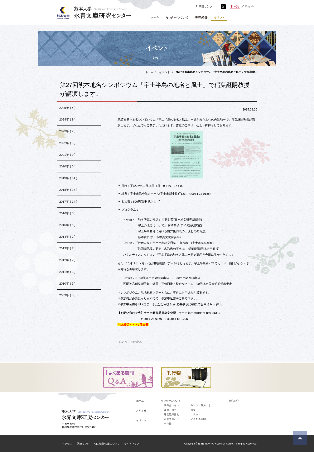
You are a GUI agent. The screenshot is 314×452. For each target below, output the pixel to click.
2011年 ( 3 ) (67, 292)
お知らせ (141, 410)
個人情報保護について (106, 443)
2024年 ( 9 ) (67, 121)
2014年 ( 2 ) (67, 253)
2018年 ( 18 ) (68, 200)
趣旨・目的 (170, 409)
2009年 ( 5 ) (67, 318)
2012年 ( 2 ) (67, 279)
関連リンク (205, 6)
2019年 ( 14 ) (68, 187)
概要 (193, 409)
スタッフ (196, 414)
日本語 (235, 6)
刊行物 (168, 423)
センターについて (171, 400)
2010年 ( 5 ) (67, 305)
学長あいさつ (171, 405)
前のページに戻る (130, 342)
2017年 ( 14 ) (68, 213)
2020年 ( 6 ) (67, 174)
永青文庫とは (171, 419)
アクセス (67, 443)
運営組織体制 (171, 414)
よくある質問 (198, 419)
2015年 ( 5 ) (67, 240)
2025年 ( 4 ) (67, 108)
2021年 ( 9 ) (67, 161)
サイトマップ (131, 443)
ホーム (149, 72)
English (249, 6)
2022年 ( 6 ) (67, 148)
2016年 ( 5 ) (67, 227)
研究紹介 (234, 400)
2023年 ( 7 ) (67, 135)
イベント (164, 72)
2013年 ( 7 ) (67, 266)
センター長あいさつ (202, 405)
